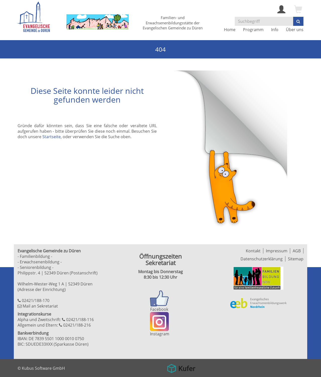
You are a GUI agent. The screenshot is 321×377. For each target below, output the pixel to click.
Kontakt (253, 251)
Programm (253, 29)
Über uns (294, 29)
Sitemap (295, 259)
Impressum (276, 251)
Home (229, 29)
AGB (297, 251)
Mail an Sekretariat (40, 306)
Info (274, 29)
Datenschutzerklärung (261, 259)
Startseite (51, 136)
